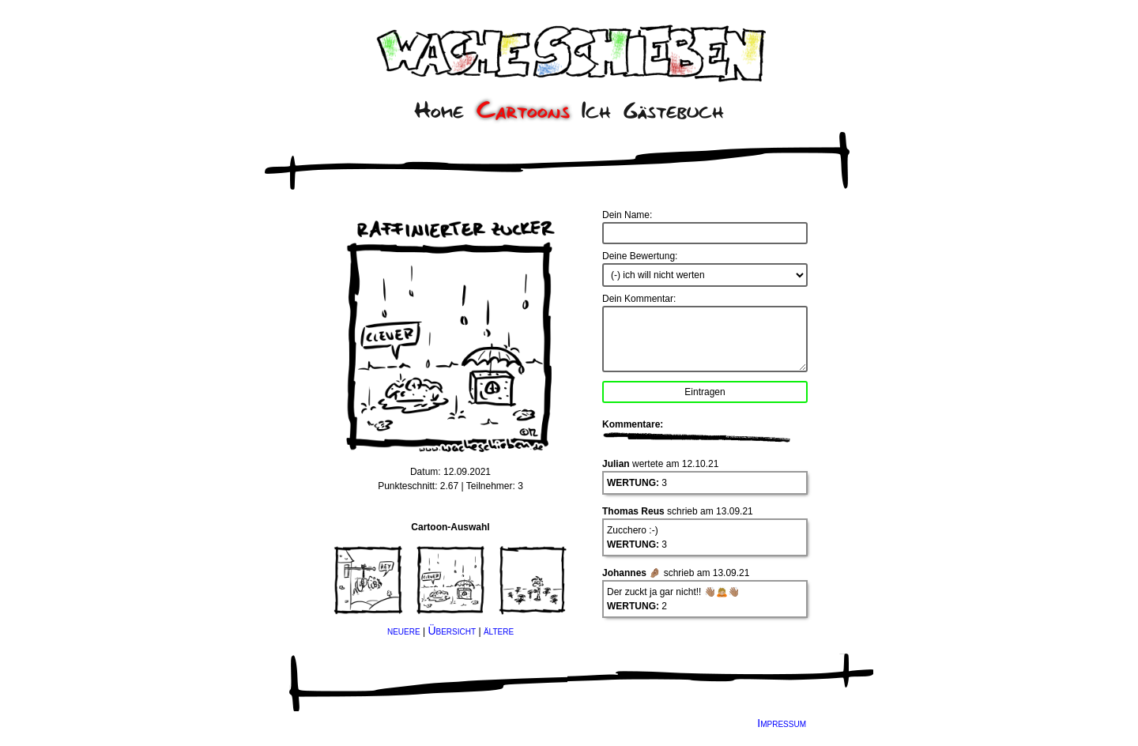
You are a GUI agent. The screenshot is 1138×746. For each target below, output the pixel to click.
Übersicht (452, 630)
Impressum (781, 723)
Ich (596, 110)
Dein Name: (627, 214)
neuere (403, 630)
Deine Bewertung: (639, 256)
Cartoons (523, 110)
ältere (499, 630)
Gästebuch (674, 110)
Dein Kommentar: (639, 298)
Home (439, 110)
